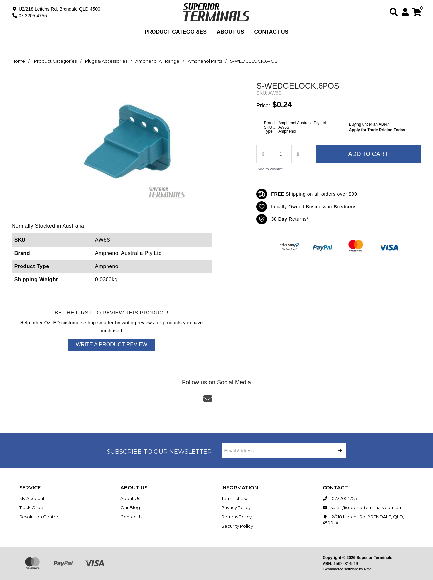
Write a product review (111, 344)
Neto (367, 569)
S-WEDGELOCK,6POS (254, 61)
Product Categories (176, 32)
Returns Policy (236, 516)
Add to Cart (368, 154)
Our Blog (130, 507)
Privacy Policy (236, 507)
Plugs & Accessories (106, 61)
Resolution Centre (38, 516)
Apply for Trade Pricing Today (377, 130)
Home (18, 61)
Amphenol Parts (205, 61)
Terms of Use (235, 498)
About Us (230, 32)
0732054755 (340, 498)
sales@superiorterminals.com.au (362, 507)
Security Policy (237, 526)
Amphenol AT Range (157, 61)
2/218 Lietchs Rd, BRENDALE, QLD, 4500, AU (363, 519)
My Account (32, 498)
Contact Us (271, 32)
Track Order (32, 507)
